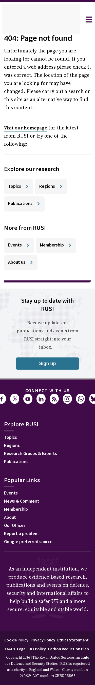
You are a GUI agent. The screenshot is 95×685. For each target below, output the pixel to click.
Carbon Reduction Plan (68, 648)
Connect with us (47, 390)
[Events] (19, 245)
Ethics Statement (73, 639)
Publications (16, 461)
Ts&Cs (9, 648)
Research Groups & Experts (30, 453)
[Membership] (56, 245)
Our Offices (15, 525)
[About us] (20, 262)
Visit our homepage (25, 128)
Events (11, 493)
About (10, 517)
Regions (12, 445)
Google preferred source (28, 541)
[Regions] (51, 186)
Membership (16, 509)
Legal (22, 648)
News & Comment (21, 501)
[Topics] (18, 186)
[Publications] (24, 204)
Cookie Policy (16, 639)
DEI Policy (37, 648)
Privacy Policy (42, 639)
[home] (41, 19)
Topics (10, 437)
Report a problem (21, 533)
